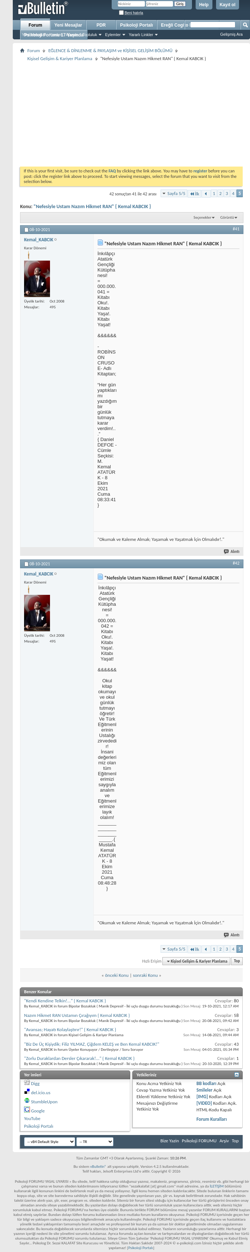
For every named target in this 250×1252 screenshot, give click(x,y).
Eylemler (113, 34)
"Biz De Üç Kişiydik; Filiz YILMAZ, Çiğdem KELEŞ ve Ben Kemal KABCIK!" (91, 1044)
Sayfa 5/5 (176, 193)
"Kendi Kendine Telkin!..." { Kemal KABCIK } (65, 1000)
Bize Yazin (169, 1140)
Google (38, 1110)
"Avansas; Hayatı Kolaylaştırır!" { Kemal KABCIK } (70, 1029)
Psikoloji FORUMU (199, 1140)
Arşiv (224, 1140)
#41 (236, 228)
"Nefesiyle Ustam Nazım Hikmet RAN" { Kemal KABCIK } (92, 206)
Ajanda (72, 34)
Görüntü (227, 217)
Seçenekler (202, 217)
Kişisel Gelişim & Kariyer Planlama (59, 58)
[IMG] (202, 1096)
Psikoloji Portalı (136, 25)
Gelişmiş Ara (231, 34)
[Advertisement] (131, 114)
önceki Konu (117, 975)
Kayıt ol (227, 4)
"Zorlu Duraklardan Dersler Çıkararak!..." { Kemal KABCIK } (79, 1058)
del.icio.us (40, 1092)
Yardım (56, 34)
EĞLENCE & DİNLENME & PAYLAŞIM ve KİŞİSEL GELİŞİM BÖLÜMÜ (110, 50)
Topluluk (89, 34)
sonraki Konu (145, 975)
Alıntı (231, 551)
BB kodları (206, 1083)
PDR (100, 25)
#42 (236, 563)
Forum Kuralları (211, 1119)
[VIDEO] (204, 1103)
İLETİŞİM (217, 1186)
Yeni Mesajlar (34, 34)
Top (237, 961)
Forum (35, 25)
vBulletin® (98, 1166)
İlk (194, 193)
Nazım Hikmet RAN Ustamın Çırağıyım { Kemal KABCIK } (77, 1015)
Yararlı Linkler (141, 34)
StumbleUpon (44, 1101)
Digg (35, 1083)
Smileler (204, 1090)
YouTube (32, 1118)
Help (204, 4)
